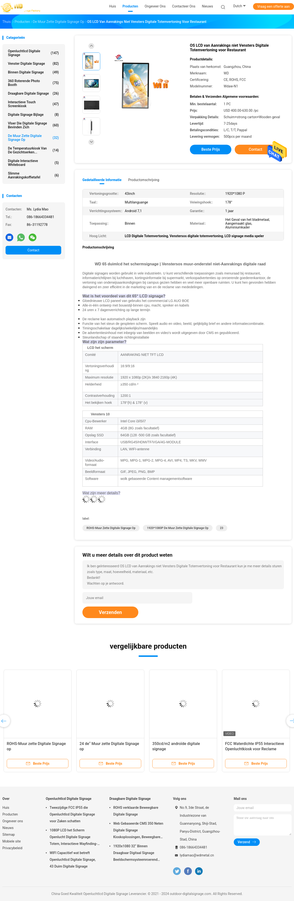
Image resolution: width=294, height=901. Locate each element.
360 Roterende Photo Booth (33, 83)
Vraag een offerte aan (273, 6)
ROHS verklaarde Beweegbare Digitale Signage (135, 811)
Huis (5, 808)
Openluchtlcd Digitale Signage (33, 53)
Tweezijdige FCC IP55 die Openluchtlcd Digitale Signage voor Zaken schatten (72, 814)
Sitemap (8, 834)
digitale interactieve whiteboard (33, 163)
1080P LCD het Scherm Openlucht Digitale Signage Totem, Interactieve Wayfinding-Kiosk (73, 837)
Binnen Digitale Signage (33, 72)
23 (221, 528)
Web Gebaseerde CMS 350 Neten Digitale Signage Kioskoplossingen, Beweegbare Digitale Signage (138, 831)
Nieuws (7, 828)
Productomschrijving (143, 180)
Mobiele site (11, 841)
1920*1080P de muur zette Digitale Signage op (177, 528)
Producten (10, 814)
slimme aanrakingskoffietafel (33, 175)
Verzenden (110, 612)
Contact (33, 250)
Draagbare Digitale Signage (33, 93)
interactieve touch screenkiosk (33, 104)
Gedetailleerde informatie (101, 180)
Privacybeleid (12, 848)
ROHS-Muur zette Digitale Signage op (111, 528)
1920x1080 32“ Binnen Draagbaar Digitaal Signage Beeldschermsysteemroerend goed (135, 853)
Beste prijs (210, 149)
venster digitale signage (33, 63)
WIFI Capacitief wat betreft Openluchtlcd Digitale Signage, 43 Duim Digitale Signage (73, 859)
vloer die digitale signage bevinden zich (33, 125)
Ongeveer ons (12, 821)
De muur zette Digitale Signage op (33, 138)
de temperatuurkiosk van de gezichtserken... (33, 150)
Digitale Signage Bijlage (33, 114)
